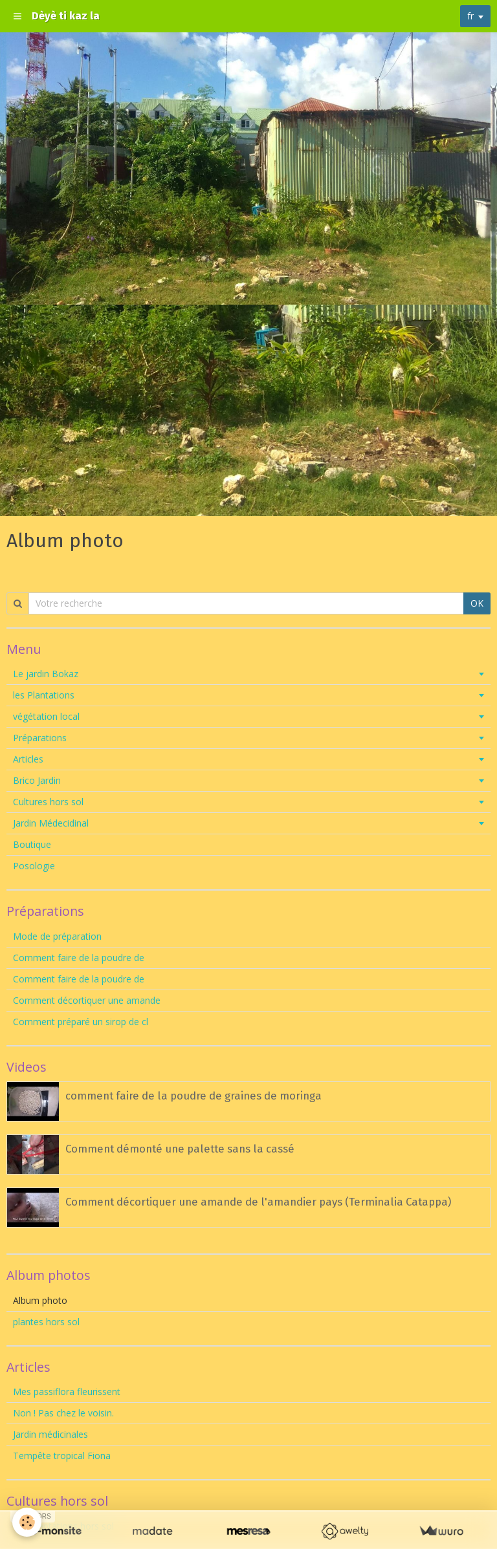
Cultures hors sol (48, 802)
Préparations (40, 737)
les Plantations (43, 695)
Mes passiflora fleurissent (68, 1391)
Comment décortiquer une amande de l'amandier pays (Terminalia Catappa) (258, 1201)
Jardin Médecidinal (51, 823)
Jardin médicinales (50, 1434)
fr (470, 16)
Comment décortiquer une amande (86, 1000)
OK (476, 603)
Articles (28, 759)
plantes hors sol (46, 1322)
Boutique (32, 844)
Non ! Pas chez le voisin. (63, 1413)
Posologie (34, 866)
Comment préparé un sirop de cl (80, 1021)
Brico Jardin (37, 780)
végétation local (46, 716)
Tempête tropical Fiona (62, 1455)
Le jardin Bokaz (45, 673)
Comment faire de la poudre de (78, 957)
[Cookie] (27, 1522)
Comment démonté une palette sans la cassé (179, 1148)
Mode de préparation (57, 936)
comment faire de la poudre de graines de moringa (193, 1095)
